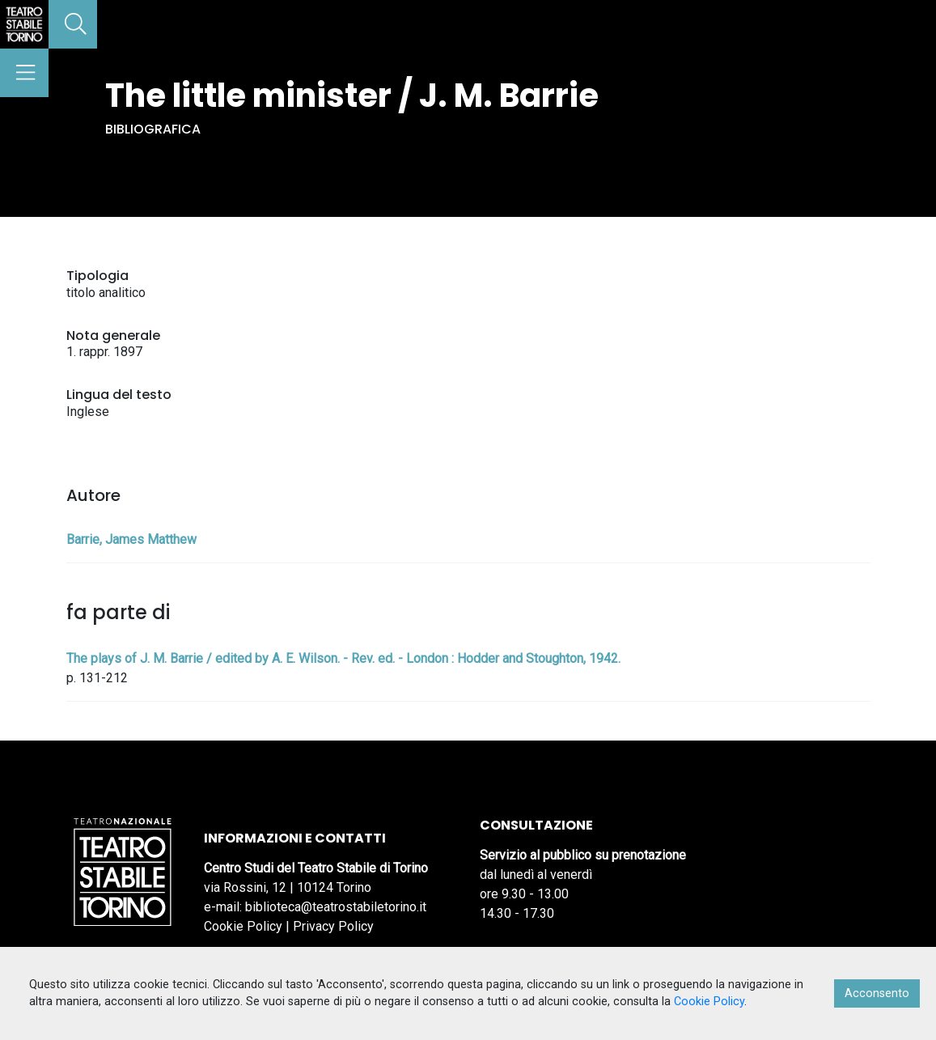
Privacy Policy (333, 926)
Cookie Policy (243, 926)
